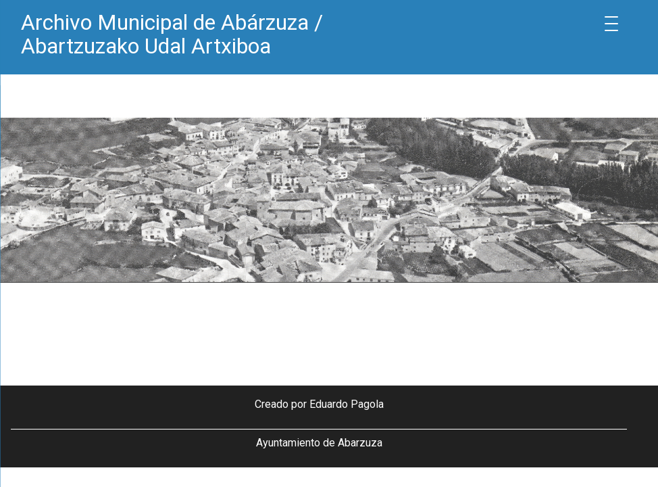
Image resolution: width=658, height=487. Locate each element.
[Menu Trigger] (611, 23)
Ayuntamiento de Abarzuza (319, 442)
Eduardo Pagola (346, 404)
